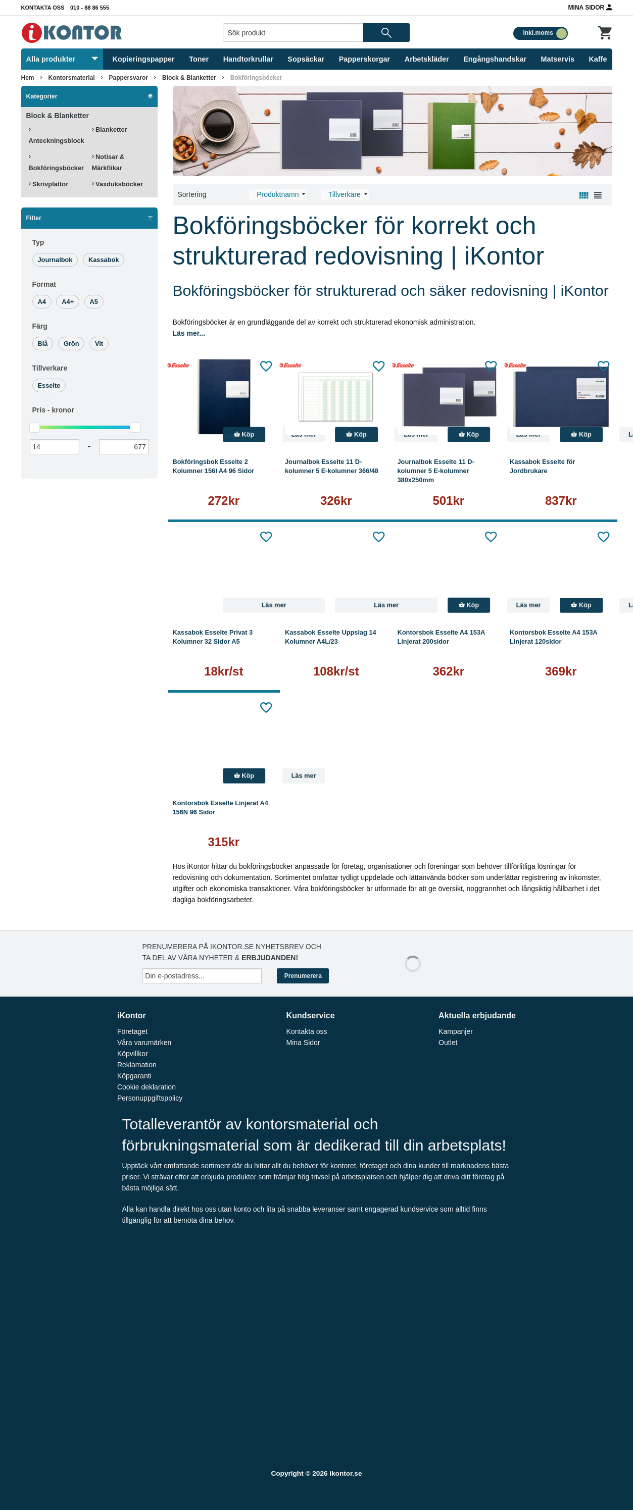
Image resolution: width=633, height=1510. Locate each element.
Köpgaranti (134, 1076)
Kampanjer (456, 1031)
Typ (38, 242)
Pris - (53, 410)
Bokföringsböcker (256, 77)
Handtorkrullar (248, 59)
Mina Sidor (590, 7)
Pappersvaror (128, 77)
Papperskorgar (365, 59)
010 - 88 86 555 (89, 8)
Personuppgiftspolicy (149, 1098)
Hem (27, 77)
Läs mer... (189, 333)
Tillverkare (50, 368)
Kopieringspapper (144, 59)
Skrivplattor (49, 184)
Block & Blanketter (189, 77)
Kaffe (598, 59)
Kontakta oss (43, 8)
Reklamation (137, 1065)
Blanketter (109, 129)
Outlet (448, 1042)
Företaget (132, 1031)
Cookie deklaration (146, 1087)
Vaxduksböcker (117, 184)
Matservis (557, 59)
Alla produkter (62, 59)
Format (44, 284)
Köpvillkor (132, 1054)
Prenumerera (303, 975)
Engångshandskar (494, 59)
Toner (199, 59)
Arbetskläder (427, 59)
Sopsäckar (305, 59)
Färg (39, 326)
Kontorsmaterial (71, 77)
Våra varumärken (144, 1042)
